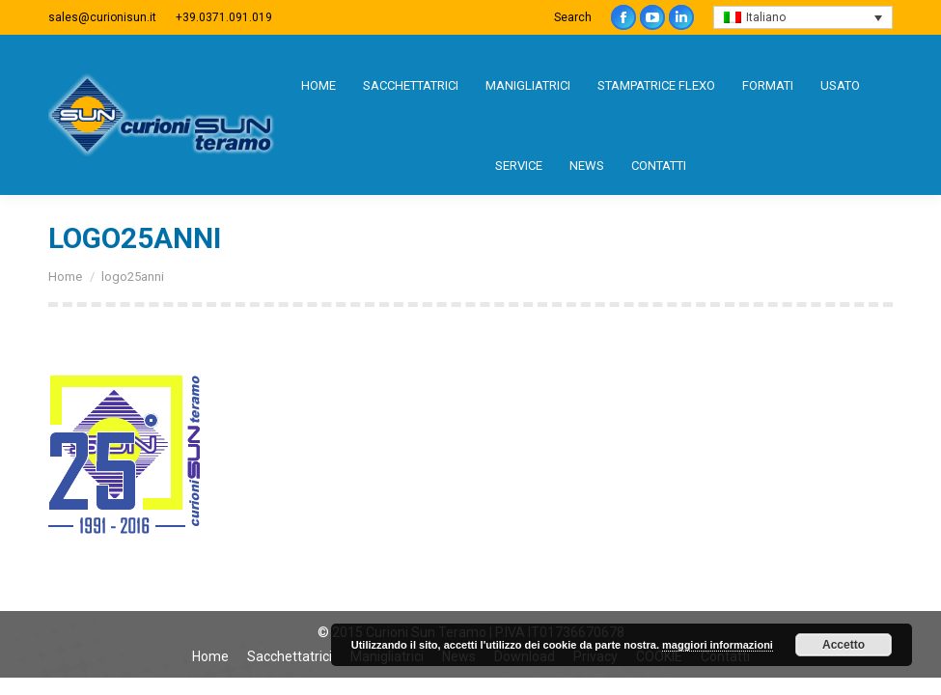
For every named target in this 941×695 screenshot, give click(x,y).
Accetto (843, 645)
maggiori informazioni (717, 645)
